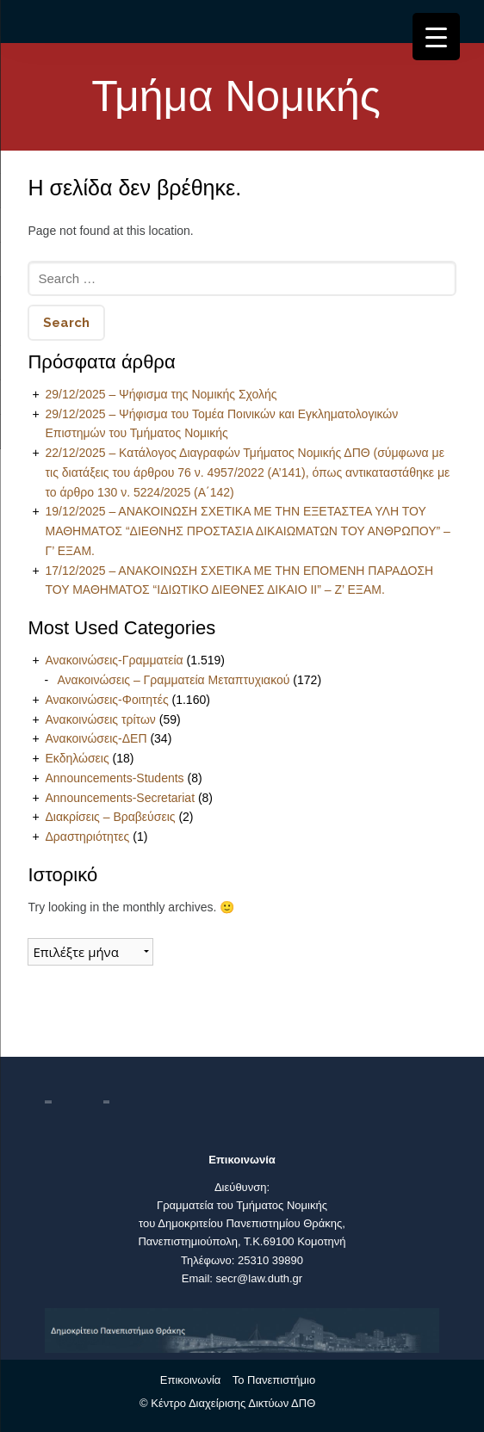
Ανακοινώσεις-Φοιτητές (106, 700)
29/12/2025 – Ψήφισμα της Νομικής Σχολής (160, 394)
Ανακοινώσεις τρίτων (100, 719)
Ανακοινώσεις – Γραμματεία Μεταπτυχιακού (173, 680)
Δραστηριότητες (87, 836)
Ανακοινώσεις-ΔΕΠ (95, 738)
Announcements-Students (114, 778)
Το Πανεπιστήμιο (274, 1379)
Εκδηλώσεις (77, 758)
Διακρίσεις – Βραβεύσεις (110, 817)
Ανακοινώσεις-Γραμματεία (114, 660)
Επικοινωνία (190, 1379)
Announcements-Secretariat (120, 798)
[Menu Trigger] (436, 36)
